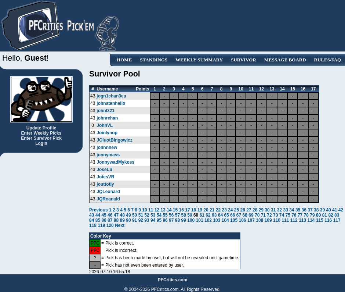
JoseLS (104, 169)
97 (171, 220)
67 (238, 215)
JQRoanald (108, 199)
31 (273, 210)
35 (297, 210)
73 (275, 215)
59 (189, 215)
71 (263, 215)
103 (216, 220)
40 (328, 210)
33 (285, 210)
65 (226, 215)
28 (255, 210)
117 (337, 220)
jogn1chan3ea (111, 96)
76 (293, 215)
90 (128, 220)
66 (232, 215)
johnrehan (107, 118)
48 (122, 215)
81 (324, 215)
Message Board (285, 60)
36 (304, 210)
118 (93, 225)
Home (124, 60)
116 (328, 220)
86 (103, 220)
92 (140, 220)
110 (276, 220)
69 (250, 215)
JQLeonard (108, 191)
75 (287, 215)
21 (212, 210)
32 (279, 210)
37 (310, 210)
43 (91, 215)
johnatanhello (111, 103)
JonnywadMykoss (115, 162)
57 (177, 215)
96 (165, 220)
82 (330, 215)
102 (208, 220)
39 (322, 210)
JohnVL (105, 125)
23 (224, 210)
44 (97, 215)
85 (97, 220)
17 (187, 210)
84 (91, 220)
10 (144, 210)
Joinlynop (107, 132)
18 (193, 210)
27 (248, 210)
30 (267, 210)
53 (152, 215)
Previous (99, 210)
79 (312, 215)
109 (268, 220)
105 (233, 220)
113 (302, 220)
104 (225, 220)
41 (334, 210)
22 (218, 210)
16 (181, 210)
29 (261, 210)
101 (199, 220)
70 (257, 215)
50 (134, 215)
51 (140, 215)
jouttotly (105, 184)
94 (152, 220)
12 (157, 210)
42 (340, 210)
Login (41, 143)
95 (159, 220)
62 (208, 215)
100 (191, 220)
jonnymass (108, 154)
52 (146, 215)
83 (336, 215)
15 (175, 210)
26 (242, 210)
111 (285, 220)
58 (183, 215)
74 (281, 215)
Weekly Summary (199, 60)
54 (159, 215)
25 (236, 210)
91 (134, 220)
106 (242, 220)
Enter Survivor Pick (41, 138)
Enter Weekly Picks (41, 133)
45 (103, 215)
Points (142, 89)
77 (300, 215)
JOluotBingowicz (114, 140)
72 (269, 215)
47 (116, 215)
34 (291, 210)
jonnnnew (107, 147)
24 (230, 210)
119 (101, 225)
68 (245, 215)
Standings (153, 60)
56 (171, 215)
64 (220, 215)
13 (162, 210)
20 (205, 210)
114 (311, 220)
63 (214, 215)
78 (306, 215)
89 (122, 220)
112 (294, 220)
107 (251, 220)
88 (116, 220)
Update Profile (41, 128)
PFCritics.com (173, 279)
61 (202, 215)
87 (110, 220)
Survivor (243, 60)
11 (150, 210)
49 (128, 215)
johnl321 (106, 110)
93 (146, 220)
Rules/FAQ (327, 60)
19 (199, 210)
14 (169, 210)
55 (165, 215)
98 (177, 220)
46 (110, 215)
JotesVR (105, 176)
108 (259, 220)
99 (183, 220)
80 (318, 215)
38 (316, 210)
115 (319, 220)
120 (110, 225)
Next (119, 225)
